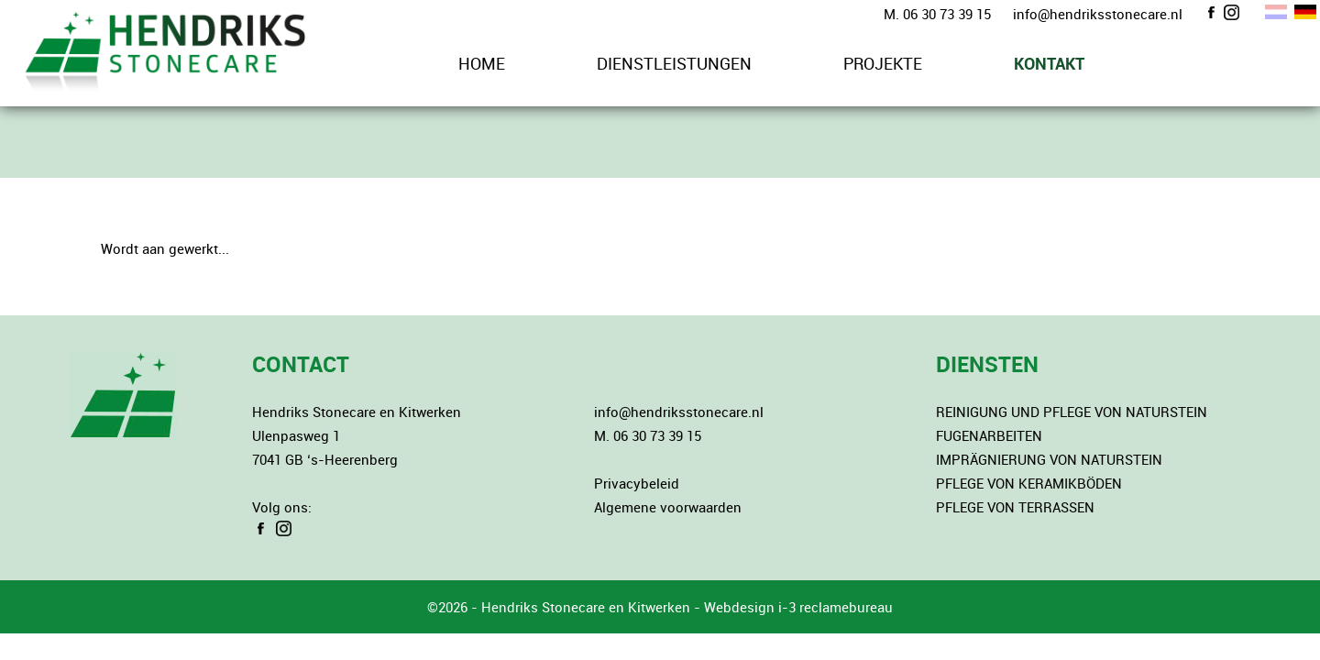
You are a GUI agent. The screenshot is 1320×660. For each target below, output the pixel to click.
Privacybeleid (636, 483)
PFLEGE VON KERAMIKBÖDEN (1029, 483)
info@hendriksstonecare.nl (1097, 14)
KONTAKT (1049, 63)
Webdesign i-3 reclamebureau (798, 607)
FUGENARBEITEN (989, 435)
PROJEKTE (882, 63)
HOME (481, 63)
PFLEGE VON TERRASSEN (1015, 507)
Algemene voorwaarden (668, 507)
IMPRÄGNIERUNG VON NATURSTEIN (1049, 459)
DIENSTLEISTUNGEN (674, 63)
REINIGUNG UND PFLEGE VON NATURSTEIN (1071, 411)
